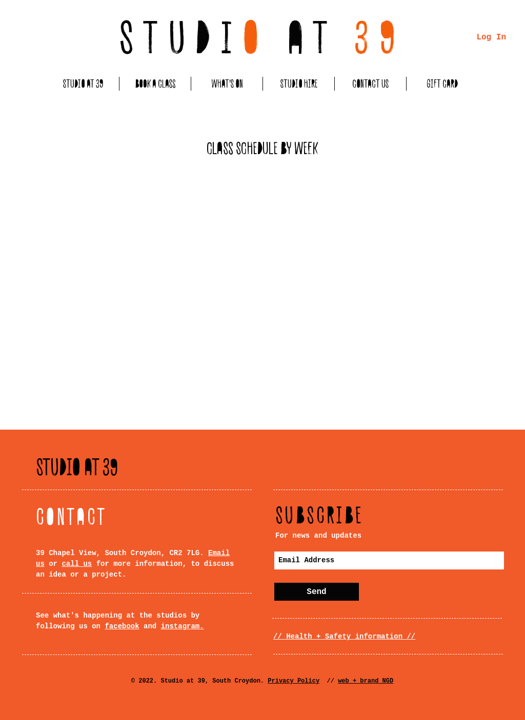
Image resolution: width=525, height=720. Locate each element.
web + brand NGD (365, 681)
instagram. (182, 626)
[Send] (316, 592)
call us (77, 564)
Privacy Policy (293, 681)
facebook (122, 626)
